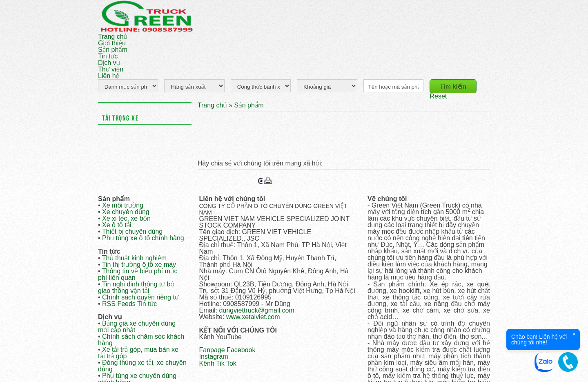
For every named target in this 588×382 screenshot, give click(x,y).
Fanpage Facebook (227, 349)
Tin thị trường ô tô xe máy (139, 264)
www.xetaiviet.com (253, 316)
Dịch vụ (109, 62)
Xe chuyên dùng (125, 211)
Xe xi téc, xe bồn (126, 218)
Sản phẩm (112, 49)
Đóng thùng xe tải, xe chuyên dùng (142, 366)
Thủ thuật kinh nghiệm (134, 258)
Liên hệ (108, 75)
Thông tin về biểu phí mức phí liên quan (138, 274)
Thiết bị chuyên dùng (132, 231)
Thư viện (110, 69)
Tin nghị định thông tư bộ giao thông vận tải (136, 287)
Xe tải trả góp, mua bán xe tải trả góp (138, 353)
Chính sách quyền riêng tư (140, 297)
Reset (438, 96)
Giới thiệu (112, 43)
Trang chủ (112, 36)
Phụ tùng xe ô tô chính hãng (143, 238)
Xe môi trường (122, 205)
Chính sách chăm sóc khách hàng (141, 339)
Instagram (213, 356)
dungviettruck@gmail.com (256, 310)
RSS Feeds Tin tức (129, 303)
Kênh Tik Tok (217, 363)
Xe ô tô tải (116, 224)
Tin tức (108, 56)
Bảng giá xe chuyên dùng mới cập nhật (137, 326)
